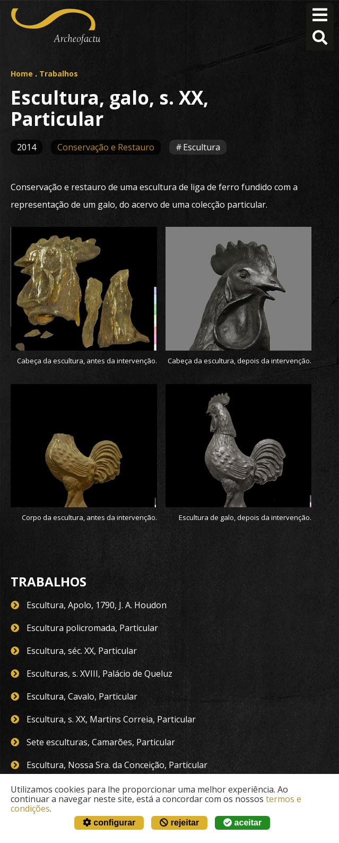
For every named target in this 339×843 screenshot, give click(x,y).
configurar (109, 822)
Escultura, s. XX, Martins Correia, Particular (111, 719)
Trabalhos (58, 74)
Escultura (201, 147)
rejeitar (179, 822)
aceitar (242, 822)
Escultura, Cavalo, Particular (82, 696)
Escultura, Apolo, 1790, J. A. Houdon (97, 605)
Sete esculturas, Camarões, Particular (101, 742)
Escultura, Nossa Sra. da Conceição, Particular (117, 765)
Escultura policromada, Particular (92, 628)
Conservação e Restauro (105, 147)
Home (22, 74)
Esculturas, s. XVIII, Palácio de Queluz (99, 673)
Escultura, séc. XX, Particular (82, 651)
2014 (26, 147)
